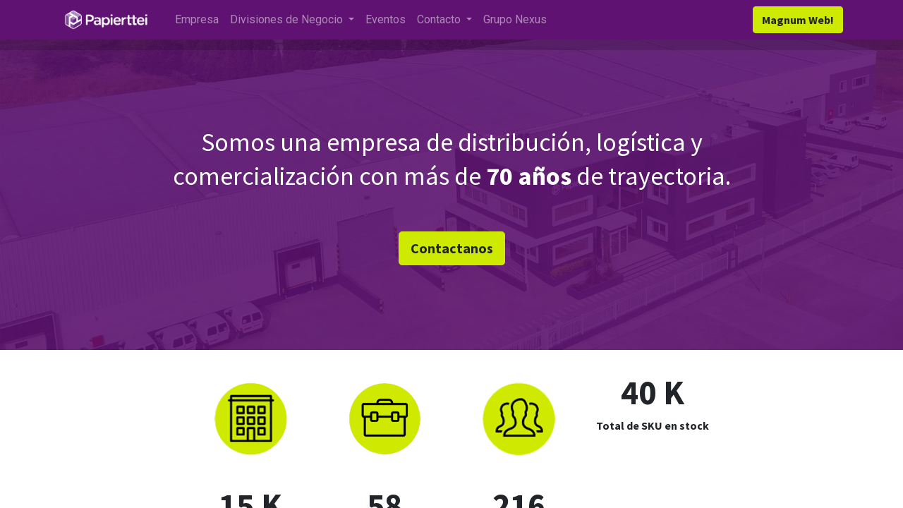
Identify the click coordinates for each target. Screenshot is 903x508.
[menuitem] (197, 20)
